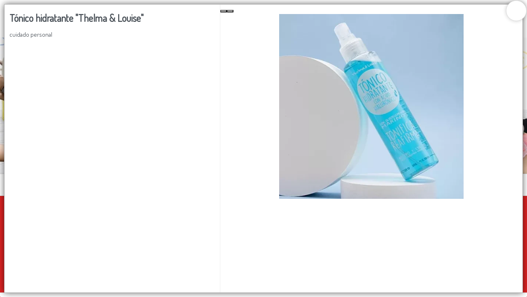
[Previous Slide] (223, 11)
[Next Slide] (230, 11)
